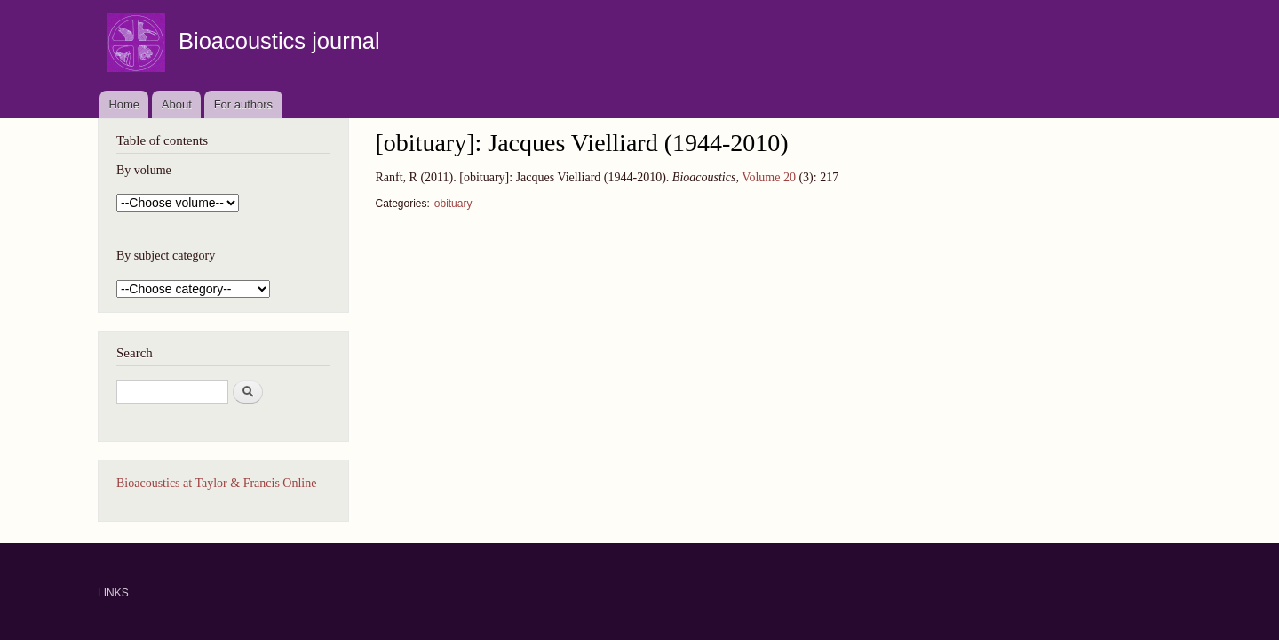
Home (123, 104)
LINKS (113, 593)
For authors (243, 104)
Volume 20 (769, 177)
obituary (453, 203)
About (177, 104)
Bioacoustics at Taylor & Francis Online (216, 483)
